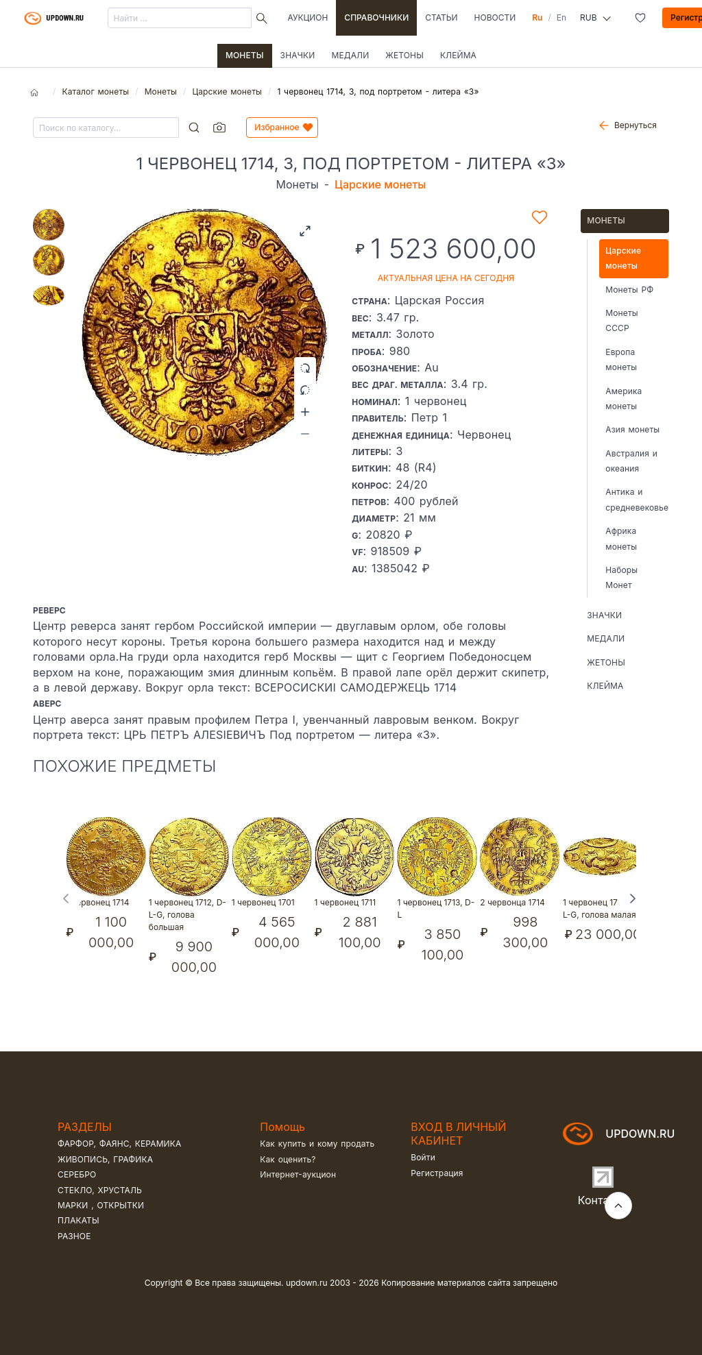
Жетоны (404, 55)
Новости (495, 17)
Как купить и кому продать (317, 1143)
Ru (537, 17)
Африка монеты (621, 538)
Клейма (458, 55)
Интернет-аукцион (298, 1174)
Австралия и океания (631, 461)
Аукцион (308, 17)
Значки (297, 55)
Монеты (245, 55)
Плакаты (78, 1220)
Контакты (603, 1200)
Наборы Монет (621, 577)
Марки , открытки (101, 1205)
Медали (350, 55)
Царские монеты (226, 91)
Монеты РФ (629, 289)
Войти (423, 1157)
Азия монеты (632, 429)
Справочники (376, 17)
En (561, 17)
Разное (74, 1236)
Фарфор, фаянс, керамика (119, 1143)
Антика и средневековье (636, 499)
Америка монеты (623, 398)
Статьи (441, 17)
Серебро (77, 1174)
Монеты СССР (621, 320)
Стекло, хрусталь (100, 1190)
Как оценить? (287, 1159)
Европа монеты (621, 359)
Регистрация (437, 1173)
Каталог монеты (95, 91)
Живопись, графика (105, 1159)
